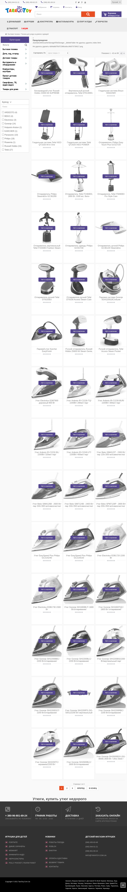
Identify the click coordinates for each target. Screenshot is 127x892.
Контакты (68, 7)
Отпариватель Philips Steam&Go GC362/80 (47, 195)
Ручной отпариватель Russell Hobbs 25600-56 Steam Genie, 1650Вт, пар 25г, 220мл (79, 351)
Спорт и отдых (84, 22)
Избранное (42, 7)
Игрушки (29, 22)
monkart (13, 851)
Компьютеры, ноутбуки (9, 70)
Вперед (80, 788)
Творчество (101, 22)
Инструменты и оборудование (9, 63)
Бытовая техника (14, 34)
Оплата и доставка (58, 858)
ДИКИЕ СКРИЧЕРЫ (17, 846)
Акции (24, 29)
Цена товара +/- (54, 53)
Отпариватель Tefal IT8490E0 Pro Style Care (110, 195)
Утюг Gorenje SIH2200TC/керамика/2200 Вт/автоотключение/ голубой (47, 764)
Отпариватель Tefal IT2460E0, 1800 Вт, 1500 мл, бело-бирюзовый (79, 196)
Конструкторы (45, 22)
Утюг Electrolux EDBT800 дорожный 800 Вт (46, 402)
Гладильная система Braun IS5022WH (110, 92)
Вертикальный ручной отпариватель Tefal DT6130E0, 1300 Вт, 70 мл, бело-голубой (79, 93)
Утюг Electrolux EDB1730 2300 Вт (47, 608)
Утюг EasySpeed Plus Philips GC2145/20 (79, 557)
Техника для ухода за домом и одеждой (34, 34)
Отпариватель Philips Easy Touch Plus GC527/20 (111, 143)
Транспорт (12, 29)
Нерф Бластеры (16, 859)
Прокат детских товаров (9, 77)
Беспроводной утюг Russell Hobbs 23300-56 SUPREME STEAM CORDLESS (46, 93)
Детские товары (10, 58)
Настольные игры (65, 22)
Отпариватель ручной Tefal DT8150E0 (46, 298)
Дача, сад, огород (11, 53)
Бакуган (53, 851)
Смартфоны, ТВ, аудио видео (10, 83)
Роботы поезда (56, 842)
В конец (93, 788)
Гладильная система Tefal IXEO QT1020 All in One (46, 143)
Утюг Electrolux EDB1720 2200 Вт (111, 557)
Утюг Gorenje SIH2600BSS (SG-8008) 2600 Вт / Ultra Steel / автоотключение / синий (111, 758)
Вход (80, 7)
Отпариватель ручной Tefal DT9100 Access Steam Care (78, 298)
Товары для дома (10, 89)
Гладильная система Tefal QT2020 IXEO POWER (79, 143)
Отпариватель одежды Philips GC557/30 (79, 247)
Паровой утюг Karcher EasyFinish (47, 350)
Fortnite (13, 842)
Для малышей (14, 22)
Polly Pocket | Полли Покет (22, 863)
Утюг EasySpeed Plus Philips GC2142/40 (47, 557)
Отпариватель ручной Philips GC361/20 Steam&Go (111, 247)
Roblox (52, 846)
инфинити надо (16, 855)
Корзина (56, 7)
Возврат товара (56, 862)
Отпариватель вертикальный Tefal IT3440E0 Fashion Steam (47, 247)
